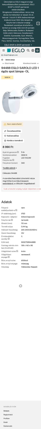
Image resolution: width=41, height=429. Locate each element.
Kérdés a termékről (13, 141)
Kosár (5, 422)
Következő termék (30, 63)
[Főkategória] (2, 60)
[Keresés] (28, 50)
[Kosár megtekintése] (37, 50)
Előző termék (8, 63)
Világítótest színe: (9, 251)
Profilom (6, 418)
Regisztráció (8, 415)
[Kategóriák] (3, 50)
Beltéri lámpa (10, 60)
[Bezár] (38, 23)
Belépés (6, 411)
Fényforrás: (7, 220)
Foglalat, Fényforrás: (8, 159)
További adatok (10, 168)
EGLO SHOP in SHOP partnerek (18, 45)
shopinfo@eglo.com (11, 55)
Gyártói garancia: (11, 152)
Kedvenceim (7, 426)
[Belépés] (33, 50)
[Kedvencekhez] (12, 136)
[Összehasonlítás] (12, 131)
